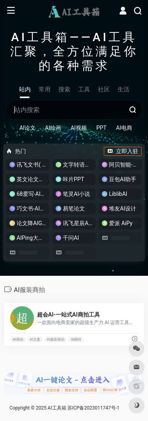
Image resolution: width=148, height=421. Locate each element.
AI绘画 (53, 128)
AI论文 (27, 128)
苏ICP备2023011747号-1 (93, 408)
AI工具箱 (57, 408)
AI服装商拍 (55, 339)
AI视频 (79, 128)
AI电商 (124, 128)
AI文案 (35, 339)
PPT (101, 128)
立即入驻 (122, 151)
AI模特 (76, 339)
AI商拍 (18, 339)
